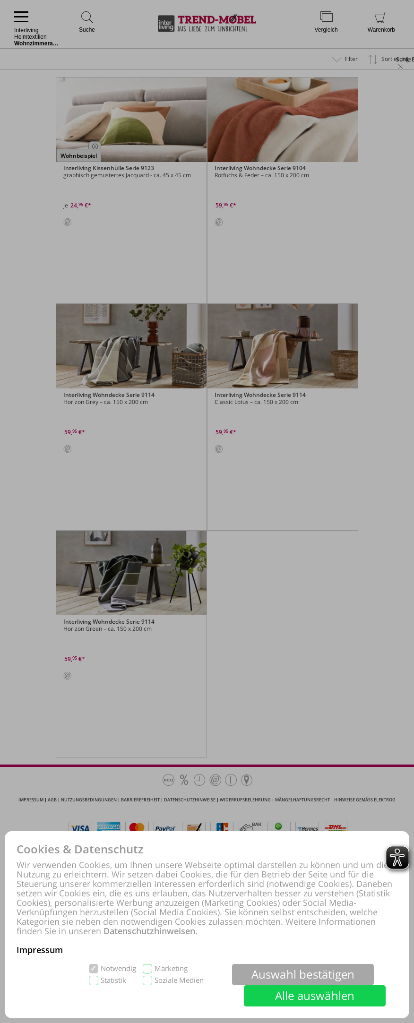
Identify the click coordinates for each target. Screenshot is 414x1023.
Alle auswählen (315, 995)
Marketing (171, 968)
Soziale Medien (179, 980)
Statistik (113, 980)
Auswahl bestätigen (303, 974)
